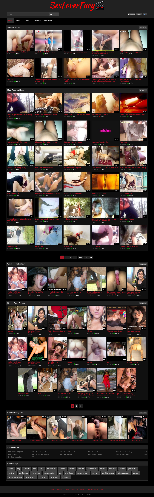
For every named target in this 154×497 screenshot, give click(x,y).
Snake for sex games (71, 219)
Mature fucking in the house (17, 142)
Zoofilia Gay (133, 454)
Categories (37, 20)
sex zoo (72, 469)
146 (86, 257)
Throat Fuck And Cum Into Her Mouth (77, 115)
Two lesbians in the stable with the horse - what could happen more (104, 80)
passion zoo (132, 469)
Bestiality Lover (97, 440)
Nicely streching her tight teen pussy (133, 168)
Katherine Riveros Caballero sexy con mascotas (14, 293)
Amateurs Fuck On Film (100, 142)
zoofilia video (23, 473)
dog (18, 469)
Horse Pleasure (23, 393)
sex (60, 473)
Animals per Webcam (117, 440)
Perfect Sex (39, 246)
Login (139, 14)
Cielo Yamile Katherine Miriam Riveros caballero (126, 394)
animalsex (112, 469)
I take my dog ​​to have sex (129, 246)
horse (41, 469)
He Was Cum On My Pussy (16, 168)
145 (80, 257)
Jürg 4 (69, 331)
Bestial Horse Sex (36, 440)
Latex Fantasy (12, 246)
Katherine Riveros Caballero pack (133, 293)
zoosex (122, 469)
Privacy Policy (93, 489)
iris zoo (10, 331)
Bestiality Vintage (133, 452)
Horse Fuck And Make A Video (46, 115)
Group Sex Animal (49, 454)
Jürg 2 (89, 362)
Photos (28, 20)
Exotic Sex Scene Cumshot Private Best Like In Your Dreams (104, 220)
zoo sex (102, 469)
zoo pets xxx (54, 477)
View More (143, 27)
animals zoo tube (49, 473)
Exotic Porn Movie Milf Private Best (132, 115)
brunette (81, 469)
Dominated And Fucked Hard (17, 52)
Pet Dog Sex (16, 440)
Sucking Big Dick (126, 193)
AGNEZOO (41, 393)
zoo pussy (42, 477)
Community (48, 20)
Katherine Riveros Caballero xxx (34, 363)
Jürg (108, 362)
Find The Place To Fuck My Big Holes (105, 168)
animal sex (65, 477)
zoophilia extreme (108, 473)
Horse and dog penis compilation (94, 293)
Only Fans (10, 79)
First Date (123, 142)
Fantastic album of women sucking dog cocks (116, 293)
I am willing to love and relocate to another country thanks (105, 394)
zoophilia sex (51, 469)
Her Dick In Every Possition (73, 193)
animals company (83, 473)
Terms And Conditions (78, 489)
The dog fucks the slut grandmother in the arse (86, 394)
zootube (136, 473)
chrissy (90, 331)
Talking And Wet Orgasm (72, 168)
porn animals (92, 469)
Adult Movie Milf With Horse (45, 52)
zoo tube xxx (36, 473)
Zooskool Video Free (77, 440)
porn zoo (95, 473)
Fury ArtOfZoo (137, 440)
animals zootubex (123, 473)
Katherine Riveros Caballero (54, 363)
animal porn (69, 473)
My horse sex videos (99, 193)
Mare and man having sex (73, 142)
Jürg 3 (69, 362)
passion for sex (31, 477)
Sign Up (131, 14)
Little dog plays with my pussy (131, 52)
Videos (18, 20)
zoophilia (63, 469)
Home (10, 20)
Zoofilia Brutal (105, 454)
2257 (102, 489)
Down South (68, 246)
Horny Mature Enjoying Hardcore (47, 219)
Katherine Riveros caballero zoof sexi (134, 332)
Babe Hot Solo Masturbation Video (47, 193)
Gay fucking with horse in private (75, 52)
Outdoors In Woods (127, 219)
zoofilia (11, 469)
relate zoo (12, 473)
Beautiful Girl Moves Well (44, 168)
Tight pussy (96, 246)
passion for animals (15, 477)
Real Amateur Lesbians (100, 115)
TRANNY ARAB (132, 362)
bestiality (26, 469)
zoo (34, 469)
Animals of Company (56, 440)
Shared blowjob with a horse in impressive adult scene (103, 52)
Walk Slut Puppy (13, 193)
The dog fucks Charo (114, 331)
